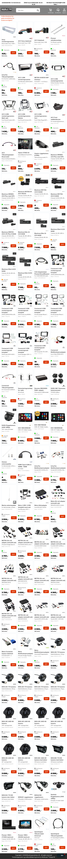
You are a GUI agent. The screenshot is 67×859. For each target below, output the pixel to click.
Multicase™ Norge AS (48, 857)
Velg (13, 90)
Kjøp (13, 53)
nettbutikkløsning (30, 857)
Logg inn (64, 12)
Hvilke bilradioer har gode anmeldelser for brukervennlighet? (7, 18)
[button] (61, 855)
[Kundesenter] (58, 10)
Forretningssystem (17, 857)
